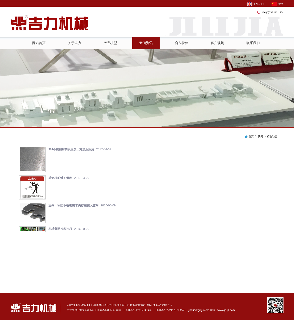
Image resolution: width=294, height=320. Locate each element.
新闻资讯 (146, 43)
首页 (251, 136)
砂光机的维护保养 (60, 178)
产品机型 (110, 43)
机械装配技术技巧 (60, 229)
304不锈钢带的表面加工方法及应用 (71, 149)
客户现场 (217, 43)
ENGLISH (256, 4)
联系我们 (253, 43)
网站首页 (39, 43)
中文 (278, 4)
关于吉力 (74, 43)
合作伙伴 (181, 43)
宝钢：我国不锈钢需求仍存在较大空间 (73, 205)
